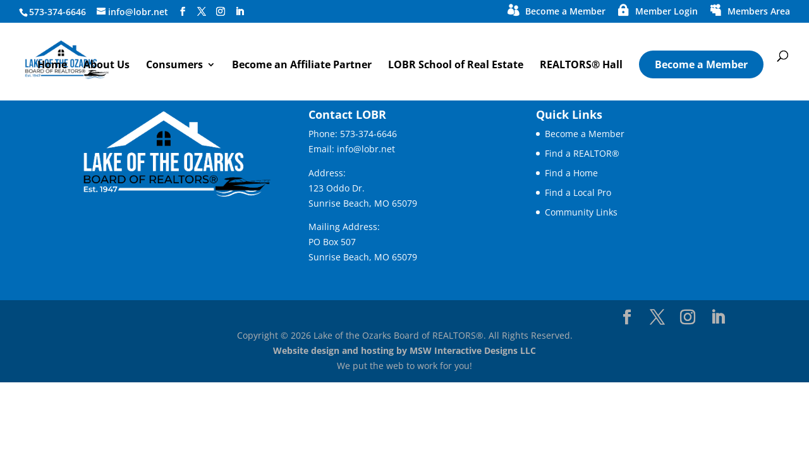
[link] (94, 58)
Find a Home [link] (571, 173)
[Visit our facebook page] (182, 11)
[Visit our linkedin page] (239, 11)
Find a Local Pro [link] (578, 192)
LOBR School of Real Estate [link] (455, 65)
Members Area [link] (758, 12)
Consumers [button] (174, 65)
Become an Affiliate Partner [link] (302, 65)
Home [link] (52, 65)
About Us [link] (106, 65)
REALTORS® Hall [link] (581, 65)
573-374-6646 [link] (368, 134)
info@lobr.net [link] (366, 149)
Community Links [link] (581, 212)
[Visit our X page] (201, 11)
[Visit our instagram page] (220, 11)
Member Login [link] (666, 12)
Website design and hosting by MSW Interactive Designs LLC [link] (404, 350)
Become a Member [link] (565, 12)
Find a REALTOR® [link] (582, 153)
